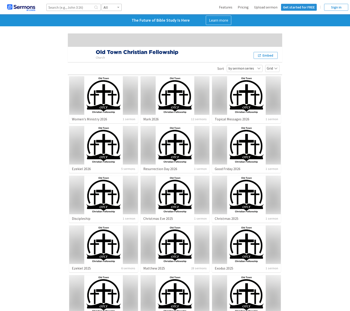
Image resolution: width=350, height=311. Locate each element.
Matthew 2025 (154, 268)
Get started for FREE (299, 7)
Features (225, 7)
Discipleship (81, 218)
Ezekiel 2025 (81, 268)
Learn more (218, 20)
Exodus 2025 (224, 268)
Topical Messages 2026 (232, 119)
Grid (272, 68)
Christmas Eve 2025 (158, 218)
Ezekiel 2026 (81, 169)
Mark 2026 (151, 119)
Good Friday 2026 (227, 169)
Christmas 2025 (226, 218)
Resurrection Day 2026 (160, 169)
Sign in (336, 7)
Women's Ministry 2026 (89, 119)
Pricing (243, 7)
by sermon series (244, 68)
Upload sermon (265, 7)
